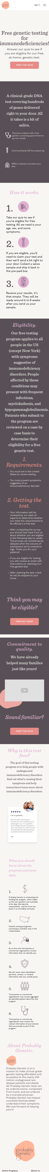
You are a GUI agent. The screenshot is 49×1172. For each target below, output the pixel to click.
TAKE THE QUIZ (24, 65)
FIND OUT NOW (24, 622)
